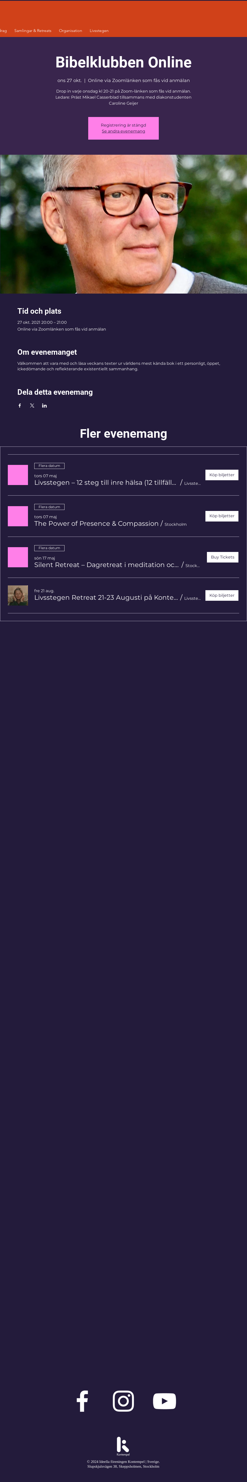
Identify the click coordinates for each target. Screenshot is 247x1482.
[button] (106, 482)
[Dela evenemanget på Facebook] (19, 406)
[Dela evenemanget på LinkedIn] (44, 406)
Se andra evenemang (123, 131)
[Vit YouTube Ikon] (164, 1401)
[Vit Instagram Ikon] (123, 1401)
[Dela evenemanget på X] (32, 406)
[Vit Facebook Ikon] (82, 1401)
